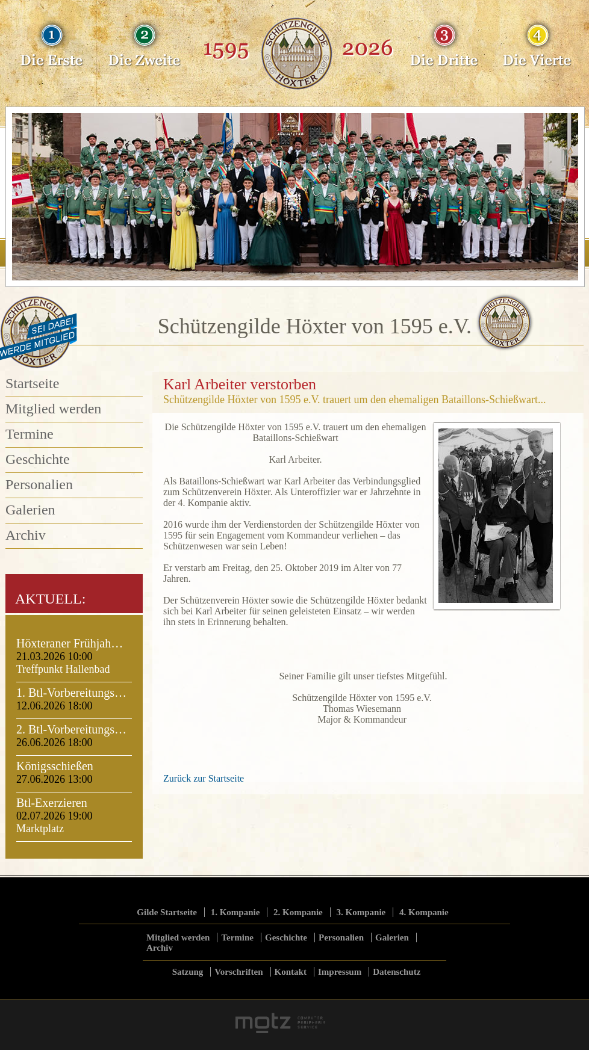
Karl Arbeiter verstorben (239, 384)
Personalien (39, 484)
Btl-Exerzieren (51, 802)
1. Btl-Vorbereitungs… (71, 692)
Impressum (339, 972)
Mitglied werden (53, 408)
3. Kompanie (361, 912)
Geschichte (37, 459)
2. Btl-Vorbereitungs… (71, 729)
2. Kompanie (298, 912)
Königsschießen (54, 766)
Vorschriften (238, 972)
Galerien (30, 509)
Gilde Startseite (167, 912)
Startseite (32, 383)
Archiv (25, 535)
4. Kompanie (424, 912)
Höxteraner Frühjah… (69, 643)
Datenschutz (396, 972)
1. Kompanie (235, 912)
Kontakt (291, 972)
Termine (29, 434)
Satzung (188, 972)
